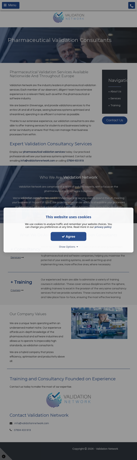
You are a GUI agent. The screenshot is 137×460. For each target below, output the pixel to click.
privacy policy (103, 227)
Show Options (68, 246)
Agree (68, 236)
